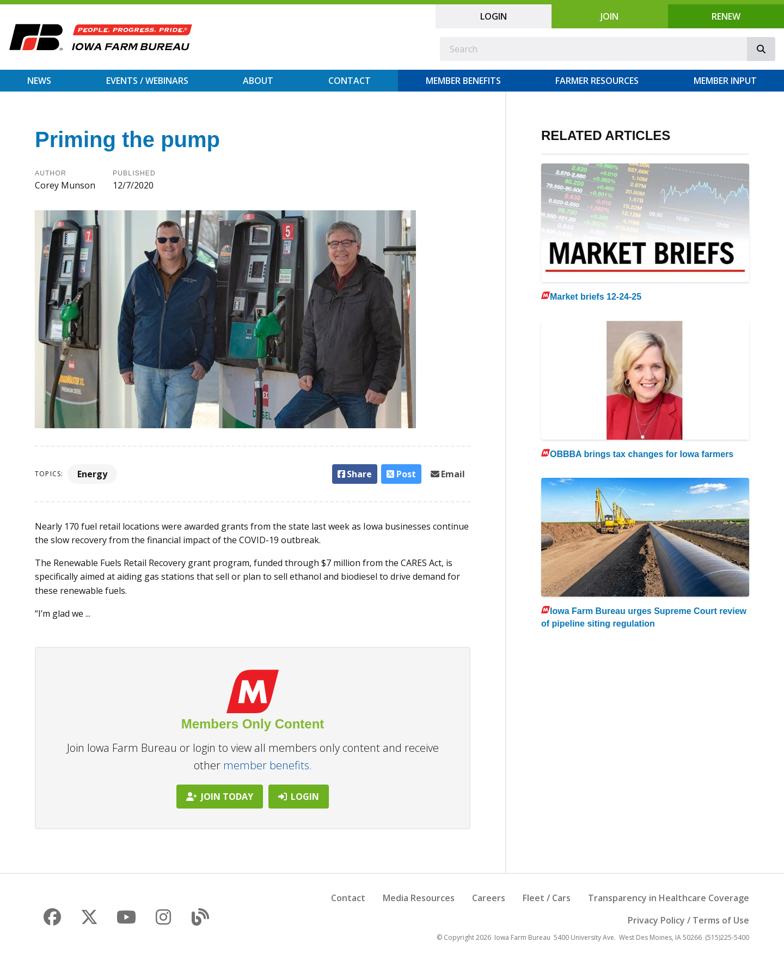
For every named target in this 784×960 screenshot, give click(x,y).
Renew (726, 16)
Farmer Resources (597, 81)
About (258, 81)
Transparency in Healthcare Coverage (668, 898)
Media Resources (419, 898)
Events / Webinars (147, 81)
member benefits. (267, 765)
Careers (488, 898)
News (39, 81)
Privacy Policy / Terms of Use (688, 920)
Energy (92, 474)
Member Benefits (463, 81)
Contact (349, 81)
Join (609, 16)
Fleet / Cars (547, 898)
